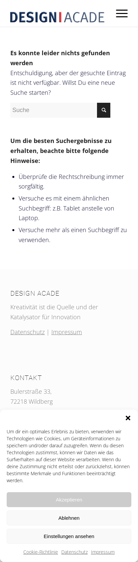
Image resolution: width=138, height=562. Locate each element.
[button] (128, 418)
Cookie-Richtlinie (40, 552)
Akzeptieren (69, 499)
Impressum (103, 552)
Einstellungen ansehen (69, 536)
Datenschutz (74, 552)
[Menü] (118, 13)
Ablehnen (68, 518)
